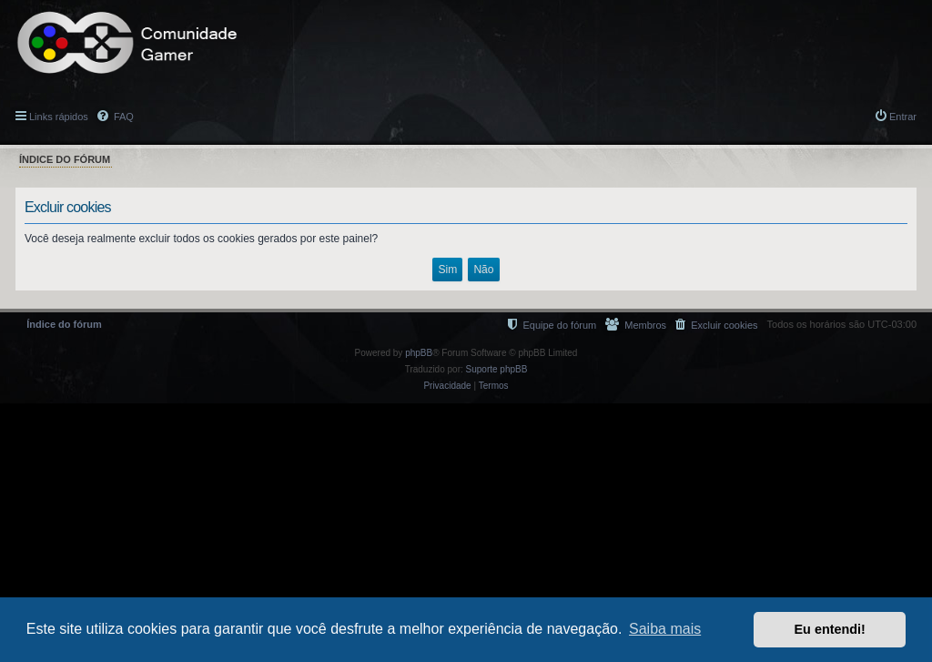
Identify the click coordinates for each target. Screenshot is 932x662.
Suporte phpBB (497, 369)
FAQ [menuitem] (122, 116)
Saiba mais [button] (665, 629)
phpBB (418, 353)
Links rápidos (58, 116)
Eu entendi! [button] (830, 629)
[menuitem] (716, 324)
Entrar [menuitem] (903, 116)
